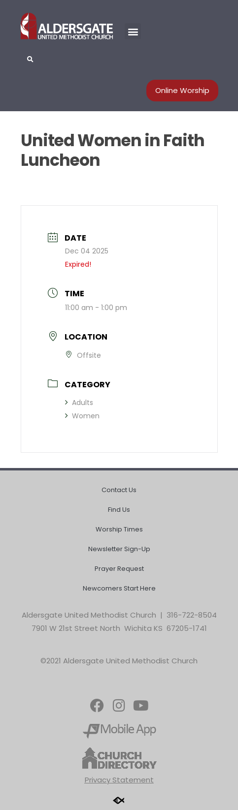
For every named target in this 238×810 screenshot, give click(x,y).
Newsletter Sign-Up (119, 549)
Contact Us (119, 490)
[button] (133, 31)
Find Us (119, 509)
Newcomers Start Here (119, 588)
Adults (79, 402)
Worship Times (119, 529)
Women (82, 416)
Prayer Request (119, 568)
